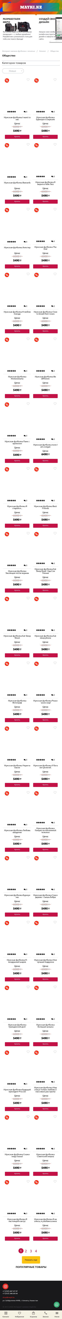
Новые (12, 71)
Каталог (42, 51)
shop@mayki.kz (9, 1297)
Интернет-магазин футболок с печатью (18, 51)
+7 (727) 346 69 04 (10, 1293)
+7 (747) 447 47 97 (10, 1291)
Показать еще (31, 1260)
